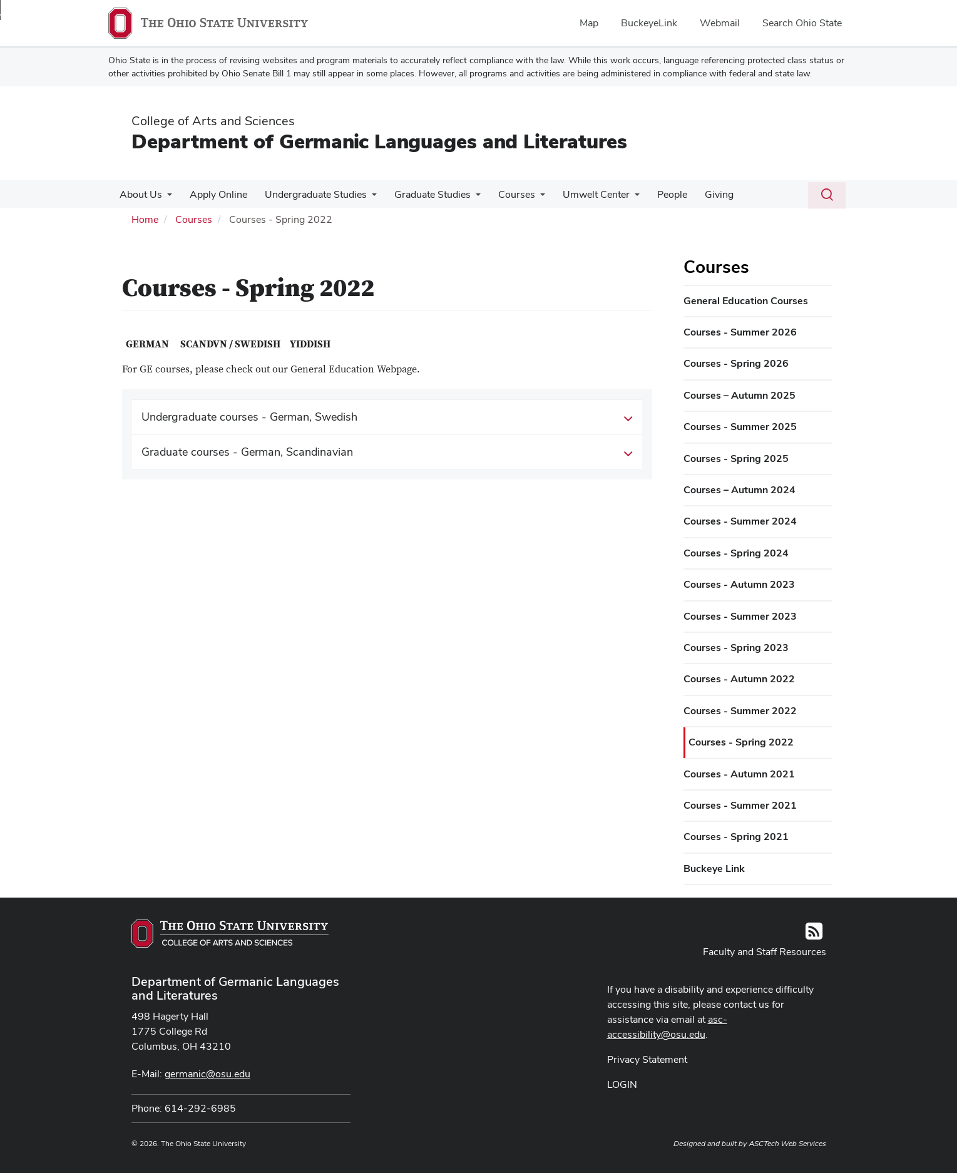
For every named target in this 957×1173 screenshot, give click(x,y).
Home (144, 219)
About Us (139, 194)
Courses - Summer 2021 (740, 805)
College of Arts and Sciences (213, 121)
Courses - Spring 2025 (736, 458)
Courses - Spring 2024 (736, 553)
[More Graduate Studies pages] (467, 198)
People (656, 194)
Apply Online (214, 194)
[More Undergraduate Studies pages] (366, 198)
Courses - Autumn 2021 (739, 774)
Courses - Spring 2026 (736, 363)
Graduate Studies (424, 194)
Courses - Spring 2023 (736, 647)
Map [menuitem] (589, 22)
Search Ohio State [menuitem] (802, 22)
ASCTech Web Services (787, 1144)
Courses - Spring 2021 (736, 836)
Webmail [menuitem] (720, 22)
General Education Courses (745, 300)
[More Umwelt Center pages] (621, 198)
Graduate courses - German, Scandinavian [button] (387, 452)
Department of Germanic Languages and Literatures (379, 141)
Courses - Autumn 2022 (739, 678)
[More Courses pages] (529, 198)
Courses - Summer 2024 (740, 521)
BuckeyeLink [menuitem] (649, 22)
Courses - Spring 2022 (741, 742)
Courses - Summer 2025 (740, 426)
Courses (505, 194)
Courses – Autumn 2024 (739, 489)
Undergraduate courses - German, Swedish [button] (387, 417)
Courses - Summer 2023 (740, 616)
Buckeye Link (714, 868)
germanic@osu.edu (207, 1073)
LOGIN (622, 1084)
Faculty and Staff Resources (764, 951)
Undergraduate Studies (309, 194)
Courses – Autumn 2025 (739, 395)
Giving (700, 194)
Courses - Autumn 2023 (739, 584)
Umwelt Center (582, 194)
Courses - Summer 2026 (740, 332)
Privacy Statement (647, 1059)
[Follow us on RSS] (814, 934)
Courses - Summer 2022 (740, 710)
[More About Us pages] (166, 198)
